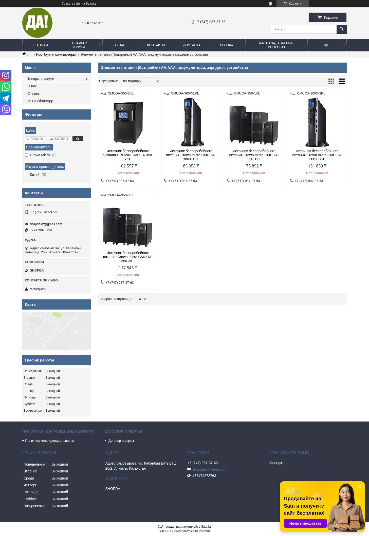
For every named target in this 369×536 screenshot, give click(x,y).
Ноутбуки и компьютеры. (56, 54)
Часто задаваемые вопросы (276, 45)
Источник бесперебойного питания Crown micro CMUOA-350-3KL (128, 257)
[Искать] (342, 29)
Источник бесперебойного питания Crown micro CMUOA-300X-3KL (317, 155)
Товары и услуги (78, 45)
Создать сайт (71, 3)
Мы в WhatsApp (40, 101)
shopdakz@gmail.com (46, 224)
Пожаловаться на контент (192, 531)
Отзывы (33, 93)
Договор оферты (120, 441)
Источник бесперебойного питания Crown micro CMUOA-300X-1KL (191, 155)
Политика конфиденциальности (49, 441)
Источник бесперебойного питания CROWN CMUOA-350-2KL (128, 155)
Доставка (191, 45)
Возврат (227, 45)
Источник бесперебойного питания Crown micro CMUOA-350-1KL (254, 155)
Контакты (156, 45)
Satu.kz (206, 526)
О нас (120, 45)
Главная (40, 45)
